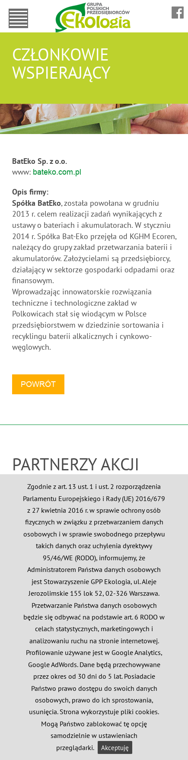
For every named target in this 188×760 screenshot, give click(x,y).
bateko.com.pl (57, 171)
